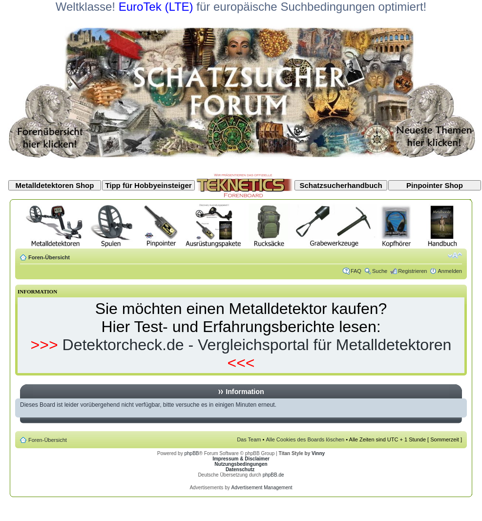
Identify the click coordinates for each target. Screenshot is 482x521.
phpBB (191, 453)
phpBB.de (273, 475)
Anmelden (450, 271)
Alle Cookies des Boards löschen (305, 439)
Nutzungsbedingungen (240, 464)
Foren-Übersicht (49, 257)
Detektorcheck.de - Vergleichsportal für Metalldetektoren (257, 345)
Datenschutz (240, 469)
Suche (379, 271)
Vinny (318, 453)
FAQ (356, 271)
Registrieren (412, 271)
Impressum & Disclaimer (241, 458)
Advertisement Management (261, 487)
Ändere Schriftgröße (455, 255)
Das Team (249, 439)
